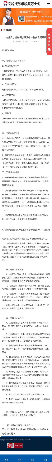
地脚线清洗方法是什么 (22, 425)
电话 (32, 458)
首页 (6, 458)
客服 (45, 458)
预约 (19, 458)
